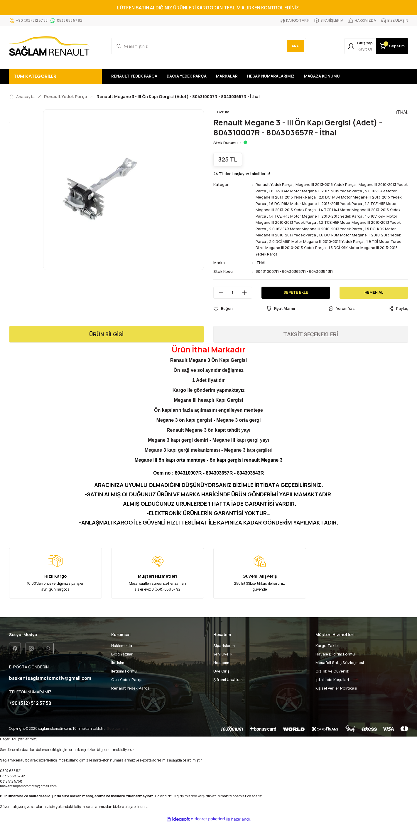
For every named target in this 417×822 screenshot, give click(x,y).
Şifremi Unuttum (228, 677)
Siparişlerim (224, 643)
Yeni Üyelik (222, 652)
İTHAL (261, 260)
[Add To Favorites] (223, 307)
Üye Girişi (221, 669)
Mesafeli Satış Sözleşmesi (339, 660)
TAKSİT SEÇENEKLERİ (310, 332)
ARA (294, 45)
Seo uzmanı (117, 727)
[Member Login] (350, 46)
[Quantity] (232, 291)
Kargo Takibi (327, 643)
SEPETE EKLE (295, 290)
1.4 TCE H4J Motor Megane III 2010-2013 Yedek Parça (329, 215)
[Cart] (388, 46)
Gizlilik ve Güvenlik (332, 669)
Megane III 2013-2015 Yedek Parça (328, 184)
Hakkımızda (121, 643)
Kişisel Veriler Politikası (336, 686)
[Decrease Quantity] (218, 291)
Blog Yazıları (122, 652)
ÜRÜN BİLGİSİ (106, 332)
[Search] (208, 46)
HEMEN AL (374, 290)
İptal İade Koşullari (332, 677)
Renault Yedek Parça (275, 184)
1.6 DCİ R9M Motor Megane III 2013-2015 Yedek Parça (329, 203)
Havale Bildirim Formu (335, 652)
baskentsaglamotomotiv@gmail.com (28, 785)
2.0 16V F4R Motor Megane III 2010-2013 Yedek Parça (329, 227)
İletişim (117, 660)
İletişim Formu (124, 669)
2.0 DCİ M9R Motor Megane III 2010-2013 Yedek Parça (330, 240)
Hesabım (221, 660)
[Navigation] (55, 76)
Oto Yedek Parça (127, 677)
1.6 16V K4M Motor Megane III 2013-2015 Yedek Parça (329, 190)
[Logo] (49, 46)
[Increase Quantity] (247, 291)
